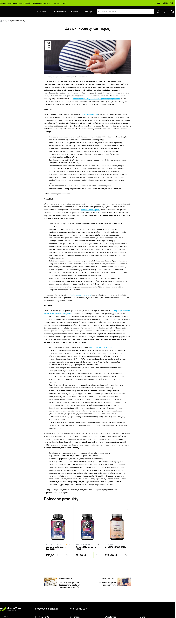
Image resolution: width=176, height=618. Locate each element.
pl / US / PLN (169, 3)
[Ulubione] (68, 508)
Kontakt (157, 3)
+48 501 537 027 (59, 3)
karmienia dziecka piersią (90, 209)
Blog (6, 20)
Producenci (59, 11)
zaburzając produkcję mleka (101, 347)
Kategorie (41, 11)
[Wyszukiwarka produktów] (125, 11)
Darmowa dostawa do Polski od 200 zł (15, 3)
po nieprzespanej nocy (89, 114)
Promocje (88, 11)
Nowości (75, 11)
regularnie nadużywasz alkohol (79, 295)
